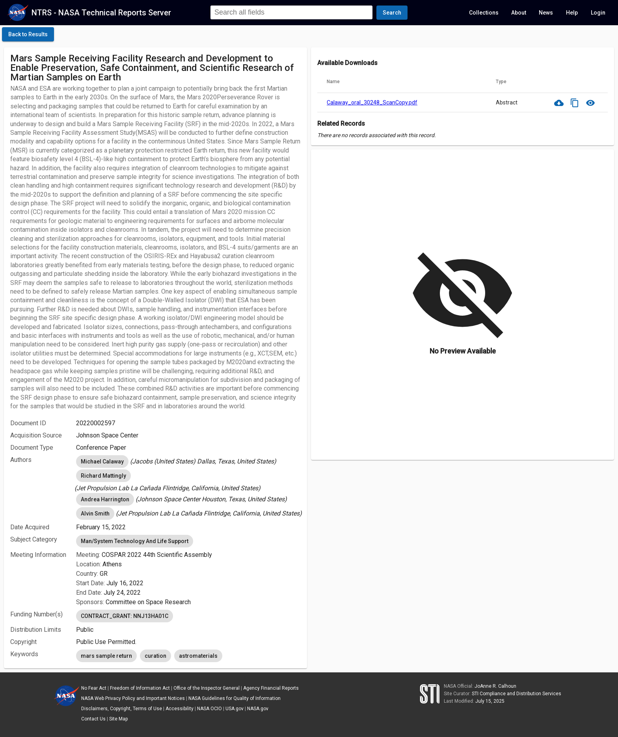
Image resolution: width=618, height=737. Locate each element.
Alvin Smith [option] (95, 513)
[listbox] (188, 461)
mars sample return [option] (106, 656)
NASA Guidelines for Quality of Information (234, 698)
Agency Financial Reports (271, 688)
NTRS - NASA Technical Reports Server (101, 12)
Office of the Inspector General (206, 688)
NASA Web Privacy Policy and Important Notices (133, 698)
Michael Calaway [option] (102, 461)
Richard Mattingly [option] (103, 475)
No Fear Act (93, 688)
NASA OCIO (209, 708)
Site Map (118, 719)
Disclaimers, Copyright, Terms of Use (121, 708)
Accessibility (180, 708)
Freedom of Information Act (140, 688)
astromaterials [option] (198, 656)
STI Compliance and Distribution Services (516, 693)
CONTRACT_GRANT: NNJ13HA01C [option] (124, 616)
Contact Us (93, 719)
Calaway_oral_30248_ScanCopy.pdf (372, 102)
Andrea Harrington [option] (105, 499)
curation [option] (155, 656)
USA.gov (234, 708)
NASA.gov (257, 708)
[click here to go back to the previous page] (28, 34)
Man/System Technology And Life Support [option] (134, 541)
